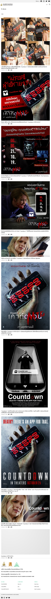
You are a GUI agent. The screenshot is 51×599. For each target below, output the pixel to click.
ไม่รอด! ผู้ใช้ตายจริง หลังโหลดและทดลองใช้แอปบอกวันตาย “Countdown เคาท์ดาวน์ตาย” (21, 122)
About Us (19, 584)
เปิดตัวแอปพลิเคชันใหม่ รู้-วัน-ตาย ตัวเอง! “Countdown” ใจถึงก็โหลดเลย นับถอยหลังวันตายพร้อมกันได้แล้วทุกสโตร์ (25, 232)
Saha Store (36, 584)
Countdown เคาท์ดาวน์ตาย (7, 556)
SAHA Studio (36, 586)
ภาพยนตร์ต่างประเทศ (5, 589)
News (2, 14)
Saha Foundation (37, 589)
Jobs (18, 586)
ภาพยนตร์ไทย (3, 586)
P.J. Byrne (3, 9)
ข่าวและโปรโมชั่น (4, 584)
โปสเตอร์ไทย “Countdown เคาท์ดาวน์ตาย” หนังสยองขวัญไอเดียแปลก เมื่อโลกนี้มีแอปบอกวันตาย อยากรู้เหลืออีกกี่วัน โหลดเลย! (24, 332)
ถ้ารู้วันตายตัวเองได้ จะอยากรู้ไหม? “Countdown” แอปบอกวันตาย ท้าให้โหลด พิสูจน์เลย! (20, 258)
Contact (19, 589)
